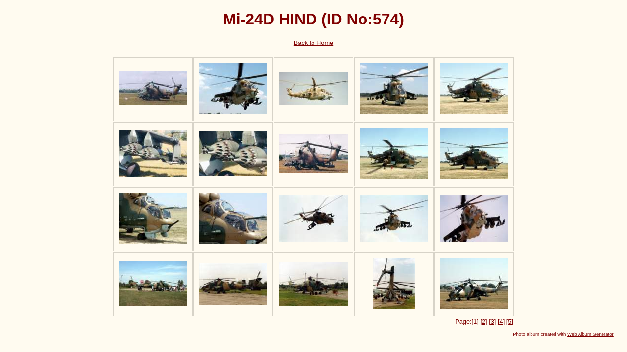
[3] (492, 321)
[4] (501, 321)
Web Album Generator (590, 334)
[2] (483, 321)
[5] (509, 321)
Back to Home (313, 42)
